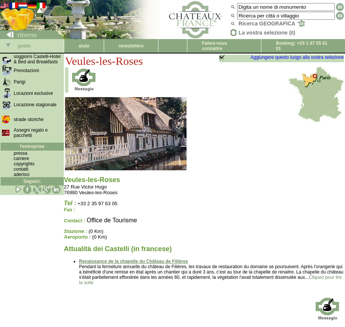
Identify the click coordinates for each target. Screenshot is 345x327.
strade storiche (29, 119)
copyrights (24, 164)
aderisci (21, 174)
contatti (21, 169)
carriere (21, 158)
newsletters (131, 46)
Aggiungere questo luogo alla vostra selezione (297, 57)
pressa (20, 153)
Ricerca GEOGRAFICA (272, 23)
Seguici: (32, 181)
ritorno (18, 35)
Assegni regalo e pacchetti (30, 132)
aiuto (84, 46)
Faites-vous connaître (214, 46)
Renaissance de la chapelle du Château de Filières (133, 261)
